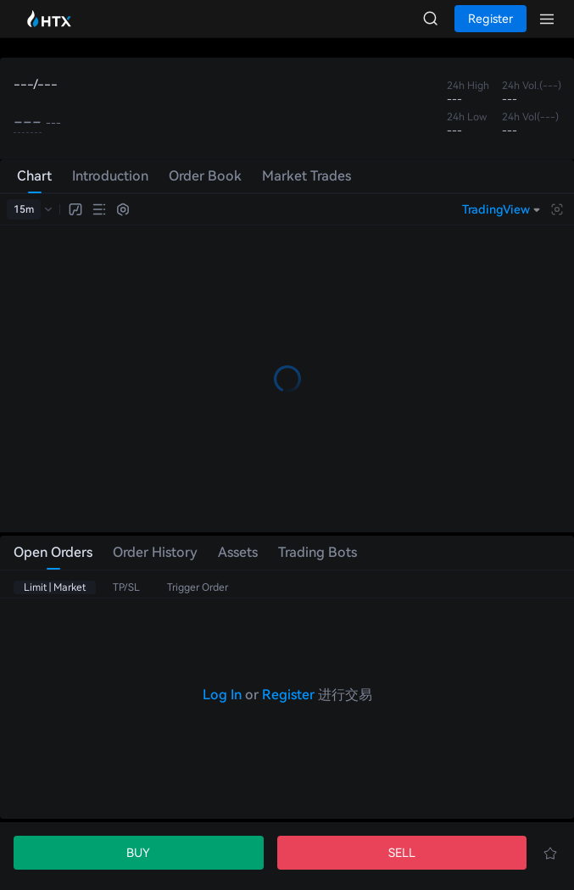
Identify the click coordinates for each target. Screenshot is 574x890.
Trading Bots (317, 552)
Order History (155, 552)
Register (288, 695)
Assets (238, 552)
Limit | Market (55, 587)
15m (24, 209)
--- (28, 122)
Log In (222, 695)
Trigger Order (197, 587)
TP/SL (126, 587)
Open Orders (53, 552)
